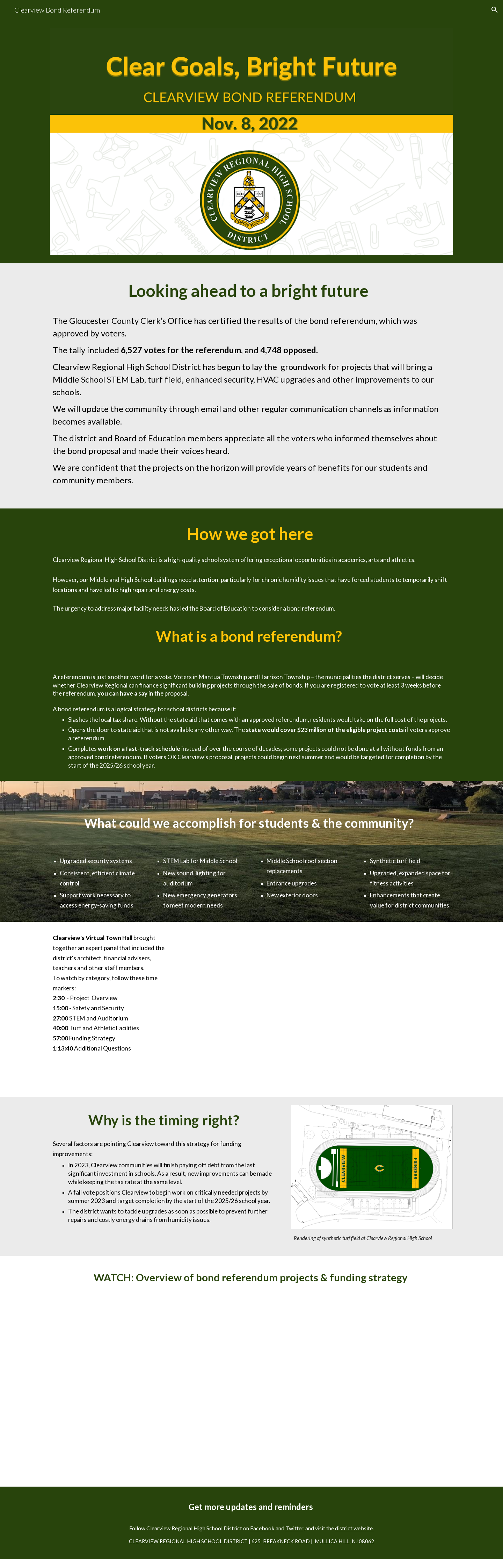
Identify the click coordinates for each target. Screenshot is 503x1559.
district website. (354, 1528)
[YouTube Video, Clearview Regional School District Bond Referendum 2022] (251, 1384)
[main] (251, 290)
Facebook (262, 1528)
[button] (494, 9)
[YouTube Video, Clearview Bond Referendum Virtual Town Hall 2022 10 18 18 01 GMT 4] (320, 1009)
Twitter (294, 1528)
